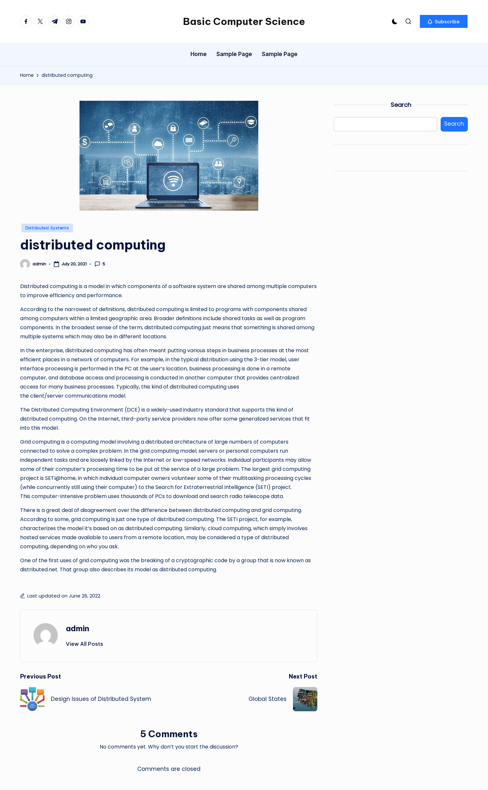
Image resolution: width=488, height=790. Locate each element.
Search (401, 105)
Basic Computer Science (244, 21)
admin (77, 628)
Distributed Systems (47, 228)
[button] (444, 21)
